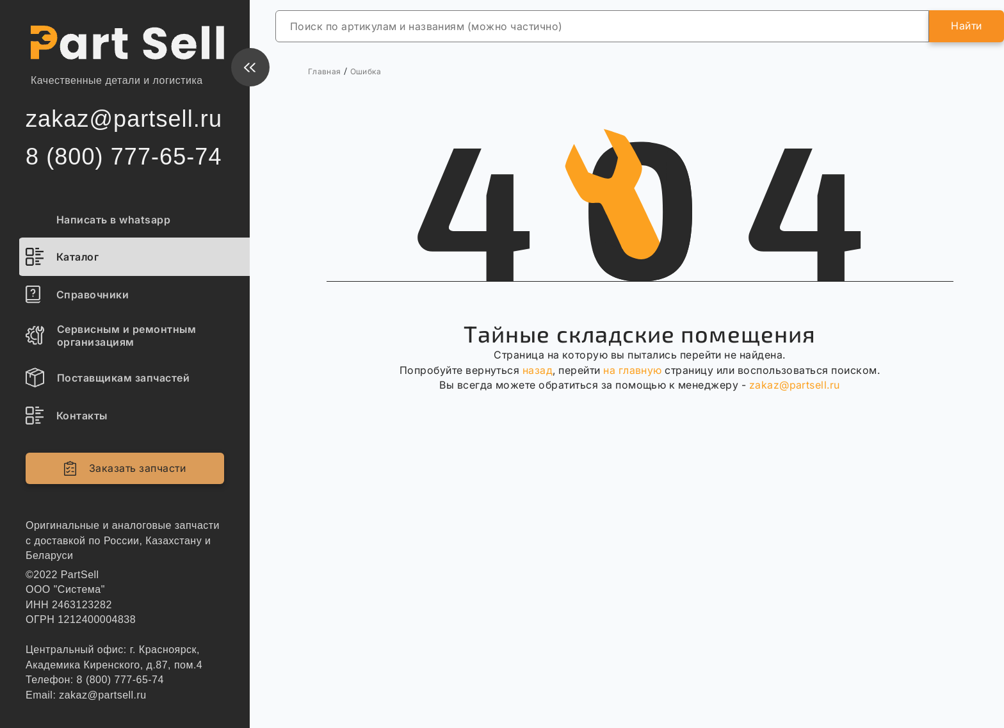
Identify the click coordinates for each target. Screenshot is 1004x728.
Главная (324, 71)
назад (537, 370)
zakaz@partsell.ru (794, 384)
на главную (632, 370)
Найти (966, 25)
